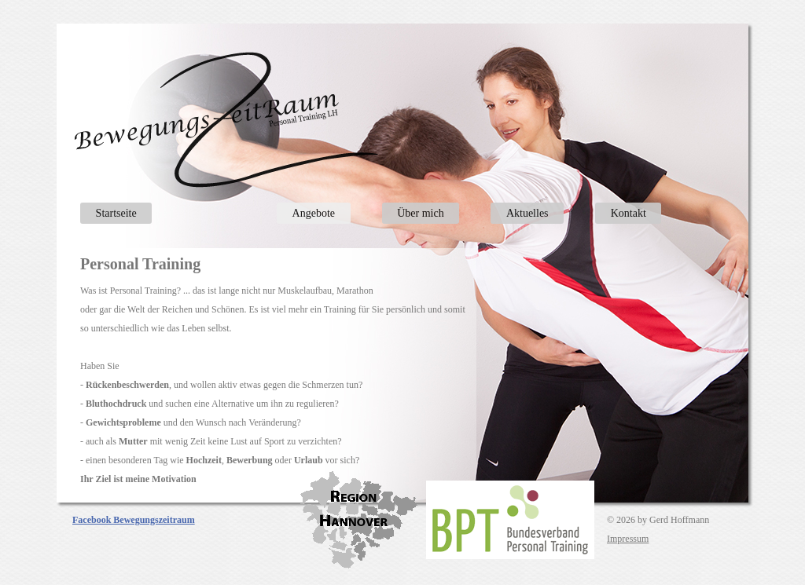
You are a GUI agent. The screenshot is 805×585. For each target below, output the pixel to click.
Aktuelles (527, 213)
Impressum (628, 538)
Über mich (420, 213)
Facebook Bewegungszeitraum (133, 519)
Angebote (313, 213)
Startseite (116, 213)
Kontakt (628, 213)
